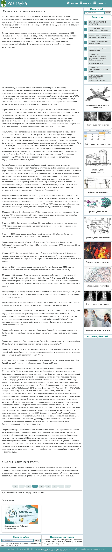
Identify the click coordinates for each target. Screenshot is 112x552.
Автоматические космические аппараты (99, 29)
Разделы (87, 3)
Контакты (101, 3)
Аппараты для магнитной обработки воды (98, 69)
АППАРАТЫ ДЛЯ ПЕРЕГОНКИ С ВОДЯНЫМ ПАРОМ (97, 78)
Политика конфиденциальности (95, 549)
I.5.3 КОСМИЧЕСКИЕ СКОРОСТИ (97, 23)
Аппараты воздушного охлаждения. (98, 42)
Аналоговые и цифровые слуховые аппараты (99, 36)
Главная (74, 3)
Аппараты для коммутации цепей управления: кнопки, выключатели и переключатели (98, 58)
